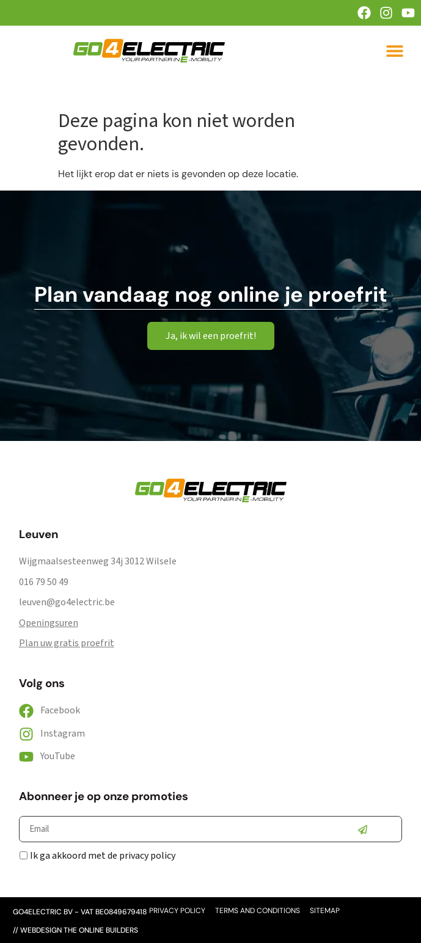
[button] (395, 51)
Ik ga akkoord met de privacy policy (102, 855)
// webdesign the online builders (75, 930)
